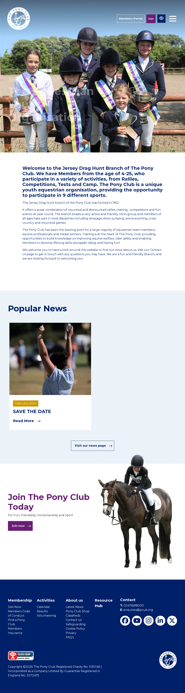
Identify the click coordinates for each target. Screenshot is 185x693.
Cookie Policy (75, 628)
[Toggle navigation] (172, 19)
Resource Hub (104, 603)
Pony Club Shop (77, 611)
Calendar (43, 607)
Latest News (74, 607)
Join (151, 18)
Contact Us (74, 620)
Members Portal (131, 18)
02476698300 (132, 605)
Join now (21, 526)
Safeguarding (76, 624)
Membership (20, 600)
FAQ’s (70, 637)
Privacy (71, 633)
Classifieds (73, 615)
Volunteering (46, 615)
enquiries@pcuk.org (136, 610)
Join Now (14, 607)
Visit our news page (93, 446)
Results (42, 611)
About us (74, 600)
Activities (46, 600)
